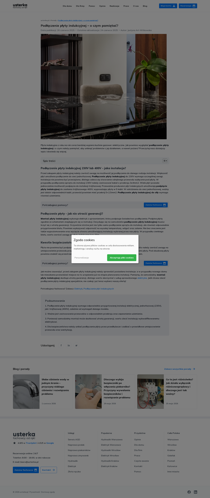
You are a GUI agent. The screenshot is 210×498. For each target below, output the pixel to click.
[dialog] (105, 249)
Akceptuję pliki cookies (122, 257)
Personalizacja (81, 257)
